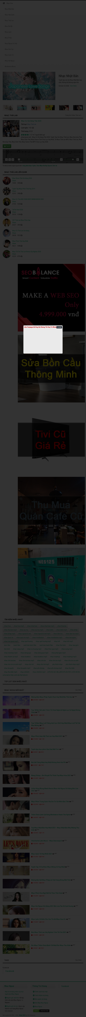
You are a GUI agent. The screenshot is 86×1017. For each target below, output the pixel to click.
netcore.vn (45, 354)
